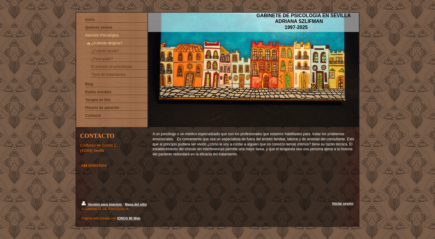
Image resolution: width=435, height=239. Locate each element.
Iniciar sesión (342, 203)
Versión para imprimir (102, 204)
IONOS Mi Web (128, 218)
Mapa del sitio (136, 204)
